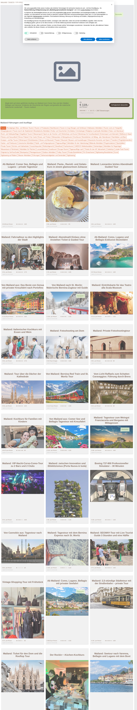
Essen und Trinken (44, 137)
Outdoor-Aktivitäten (49, 152)
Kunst (116, 152)
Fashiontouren (68, 146)
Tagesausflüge (61, 143)
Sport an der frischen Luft (52, 134)
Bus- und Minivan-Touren (24, 128)
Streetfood (58, 146)
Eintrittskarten (33, 140)
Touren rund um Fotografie (113, 128)
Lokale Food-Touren (122, 149)
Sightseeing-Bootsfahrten (104, 152)
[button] (111, 4)
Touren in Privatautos (42, 128)
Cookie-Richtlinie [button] (85, 10)
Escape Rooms (63, 149)
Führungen (36, 155)
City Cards (33, 137)
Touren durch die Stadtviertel (23, 131)
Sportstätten (121, 143)
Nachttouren (54, 128)
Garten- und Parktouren (9, 143)
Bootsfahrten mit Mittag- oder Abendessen (96, 137)
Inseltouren (53, 149)
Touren (3, 128)
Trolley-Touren (62, 152)
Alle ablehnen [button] (88, 39)
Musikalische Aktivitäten (42, 131)
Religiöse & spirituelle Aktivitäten (97, 131)
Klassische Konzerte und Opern (99, 140)
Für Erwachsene (88, 152)
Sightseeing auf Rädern (9, 155)
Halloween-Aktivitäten (95, 128)
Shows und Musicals (46, 140)
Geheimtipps (98, 146)
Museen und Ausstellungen (78, 140)
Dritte (65, 12)
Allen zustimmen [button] (104, 39)
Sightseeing (71, 155)
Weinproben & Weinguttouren (62, 137)
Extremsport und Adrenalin (109, 134)
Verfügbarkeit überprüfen (119, 105)
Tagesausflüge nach (76, 149)
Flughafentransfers (125, 140)
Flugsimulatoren (109, 143)
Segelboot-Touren (26, 134)
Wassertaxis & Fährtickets (9, 149)
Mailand (4, 2)
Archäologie (81, 131)
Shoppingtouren (6, 131)
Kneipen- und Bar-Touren (9, 140)
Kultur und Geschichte (58, 131)
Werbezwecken (37, 16)
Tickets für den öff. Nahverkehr (95, 149)
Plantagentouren (35, 152)
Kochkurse (77, 137)
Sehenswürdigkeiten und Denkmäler (53, 155)
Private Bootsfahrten (75, 152)
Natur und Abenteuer (116, 131)
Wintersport (23, 140)
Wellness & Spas (125, 134)
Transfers (114, 140)
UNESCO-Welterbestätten (83, 146)
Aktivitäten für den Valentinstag (77, 143)
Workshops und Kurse (69, 134)
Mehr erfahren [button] (31, 39)
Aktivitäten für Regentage (112, 146)
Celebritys (110, 149)
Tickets (11, 2)
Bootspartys (24, 152)
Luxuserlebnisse (42, 149)
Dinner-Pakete (23, 137)
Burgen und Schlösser (78, 128)
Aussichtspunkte (35, 146)
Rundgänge (11, 128)
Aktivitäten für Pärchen (27, 149)
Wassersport (37, 134)
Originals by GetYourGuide (10, 152)
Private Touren (6, 146)
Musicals (64, 140)
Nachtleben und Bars (119, 137)
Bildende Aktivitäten (96, 143)
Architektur (71, 131)
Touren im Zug (65, 128)
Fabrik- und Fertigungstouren (45, 143)
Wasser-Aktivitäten (24, 155)
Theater (57, 140)
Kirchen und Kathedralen (20, 146)
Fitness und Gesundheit (9, 137)
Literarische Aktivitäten (26, 143)
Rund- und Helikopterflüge (10, 134)
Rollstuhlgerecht (48, 146)
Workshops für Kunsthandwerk (88, 134)
